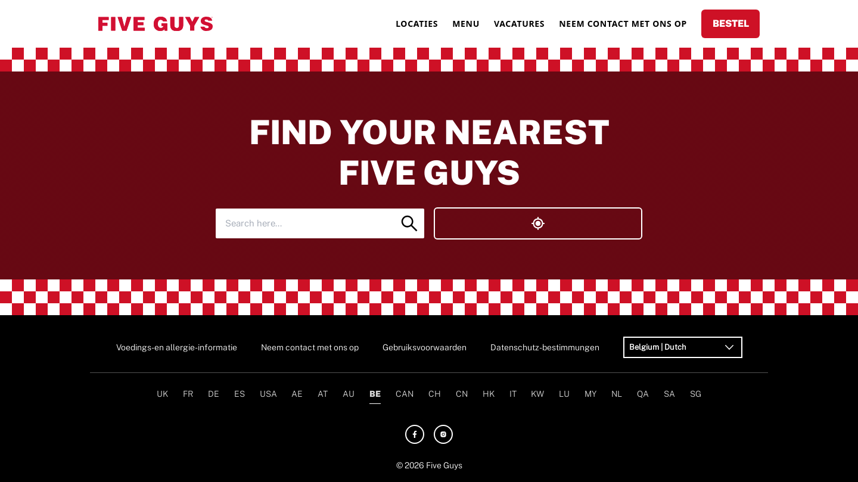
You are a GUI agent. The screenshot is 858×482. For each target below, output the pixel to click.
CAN (405, 394)
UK (162, 394)
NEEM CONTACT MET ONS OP (623, 23)
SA (669, 394)
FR (188, 394)
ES (239, 394)
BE (375, 394)
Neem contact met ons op (310, 347)
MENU (466, 23)
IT (513, 394)
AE (297, 394)
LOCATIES (417, 23)
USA (268, 394)
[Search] (409, 223)
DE (213, 394)
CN (462, 394)
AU (349, 394)
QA (643, 394)
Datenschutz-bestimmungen (544, 347)
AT (323, 394)
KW (537, 394)
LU (564, 394)
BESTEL (731, 23)
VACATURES (519, 23)
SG (695, 394)
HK (489, 394)
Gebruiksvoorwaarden (425, 347)
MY (590, 394)
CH (434, 394)
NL (616, 394)
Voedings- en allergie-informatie (176, 347)
